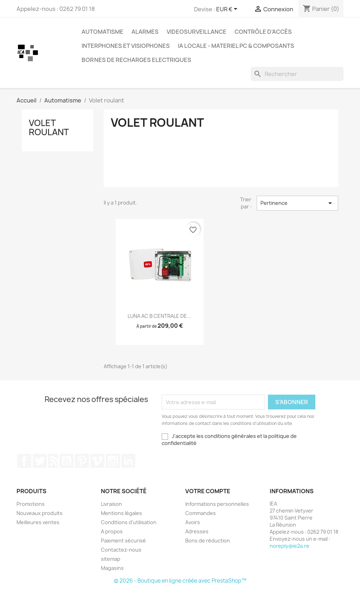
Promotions (31, 504)
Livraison (111, 504)
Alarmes (145, 32)
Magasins (112, 568)
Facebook (24, 461)
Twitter (40, 461)
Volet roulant (49, 127)
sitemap (110, 559)
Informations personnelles (217, 504)
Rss (53, 461)
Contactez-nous (121, 549)
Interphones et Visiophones (126, 46)
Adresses (196, 531)
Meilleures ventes (38, 522)
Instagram (113, 461)
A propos (112, 531)
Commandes (200, 513)
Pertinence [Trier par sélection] (297, 203)
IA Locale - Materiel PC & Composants (236, 46)
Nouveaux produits (40, 513)
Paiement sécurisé (123, 540)
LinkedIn (128, 461)
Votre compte (207, 491)
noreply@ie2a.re (289, 545)
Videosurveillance (196, 32)
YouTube (66, 461)
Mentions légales (121, 513)
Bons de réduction (207, 540)
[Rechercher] (297, 74)
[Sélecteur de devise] (228, 9)
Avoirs (192, 522)
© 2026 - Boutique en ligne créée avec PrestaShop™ (180, 580)
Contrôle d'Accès (263, 32)
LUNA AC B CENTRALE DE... (159, 316)
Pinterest (82, 461)
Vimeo (97, 461)
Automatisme (102, 32)
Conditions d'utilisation (128, 522)
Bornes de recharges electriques (136, 60)
